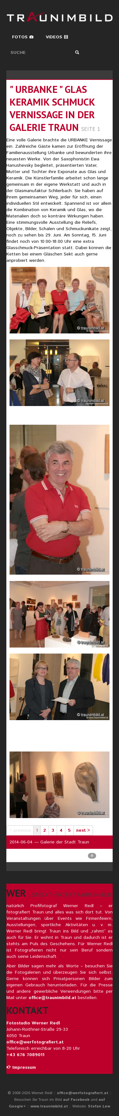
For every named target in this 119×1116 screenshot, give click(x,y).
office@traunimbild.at (52, 998)
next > (83, 830)
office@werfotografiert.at (34, 1042)
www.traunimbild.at (49, 1106)
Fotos (23, 37)
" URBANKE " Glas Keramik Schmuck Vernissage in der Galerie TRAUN (52, 108)
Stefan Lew (99, 1106)
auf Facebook (76, 1099)
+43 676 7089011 (25, 1055)
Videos (57, 37)
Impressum (21, 1067)
